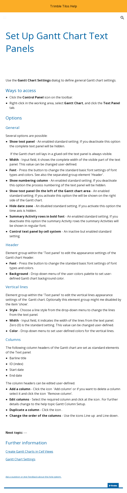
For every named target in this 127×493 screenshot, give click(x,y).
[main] (63, 42)
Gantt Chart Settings (20, 459)
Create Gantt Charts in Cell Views (29, 451)
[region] (63, 6)
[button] (4, 17)
